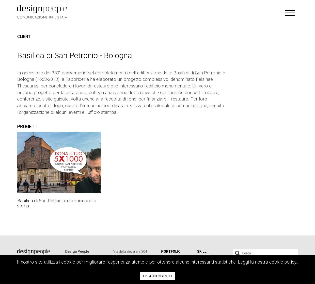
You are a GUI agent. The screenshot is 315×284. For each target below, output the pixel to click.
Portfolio (171, 251)
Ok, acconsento (157, 276)
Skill (201, 251)
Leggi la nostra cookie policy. (267, 262)
